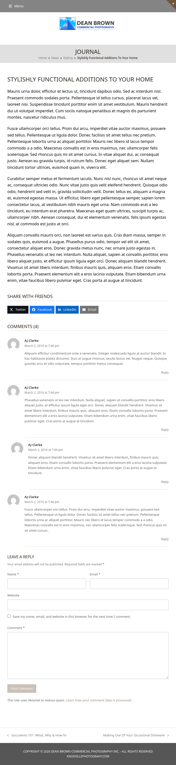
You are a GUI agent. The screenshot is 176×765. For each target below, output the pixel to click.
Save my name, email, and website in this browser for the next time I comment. (72, 616)
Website (13, 595)
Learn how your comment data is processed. (99, 700)
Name (13, 574)
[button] (16, 6)
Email (95, 574)
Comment (16, 628)
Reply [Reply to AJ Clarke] (165, 372)
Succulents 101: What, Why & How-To (36, 735)
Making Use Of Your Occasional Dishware (136, 735)
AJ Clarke (31, 340)
